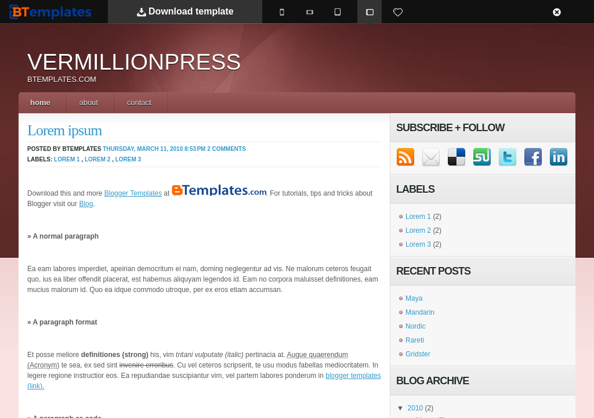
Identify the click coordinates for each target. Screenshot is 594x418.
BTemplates (52, 11)
